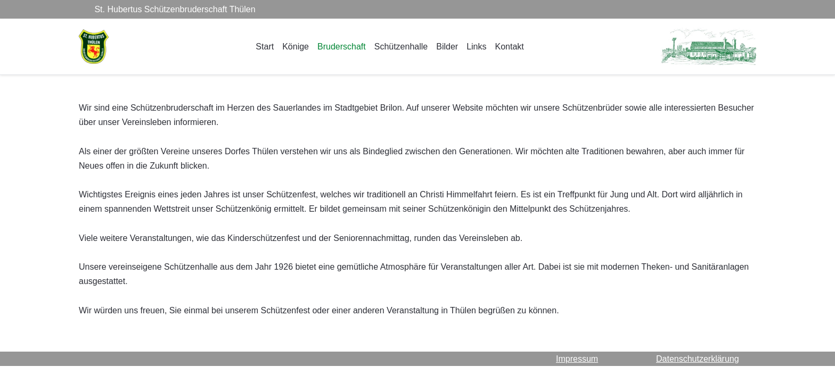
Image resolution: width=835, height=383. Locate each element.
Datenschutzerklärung (697, 358)
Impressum (577, 358)
